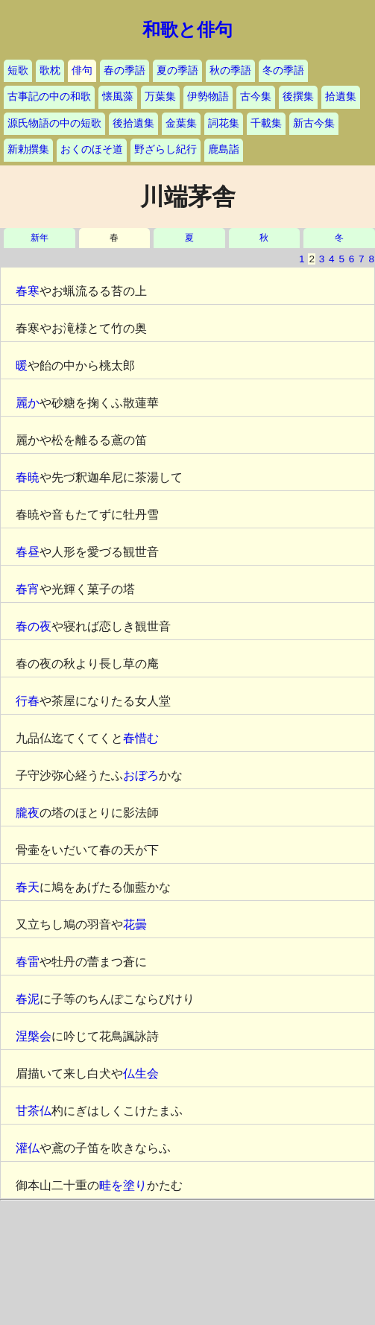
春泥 (28, 999)
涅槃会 (33, 1036)
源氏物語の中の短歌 (54, 123)
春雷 (28, 961)
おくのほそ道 (91, 149)
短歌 (17, 70)
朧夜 (28, 812)
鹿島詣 (223, 149)
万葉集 (160, 96)
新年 (39, 238)
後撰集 (298, 96)
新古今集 (314, 123)
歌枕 (50, 70)
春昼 (28, 552)
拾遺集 (340, 96)
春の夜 (33, 626)
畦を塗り (123, 1185)
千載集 (266, 123)
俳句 (82, 70)
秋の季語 (230, 70)
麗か (28, 402)
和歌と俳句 (187, 29)
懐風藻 (117, 96)
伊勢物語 (208, 96)
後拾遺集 (133, 123)
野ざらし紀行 (165, 149)
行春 (28, 701)
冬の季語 (283, 70)
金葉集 (181, 123)
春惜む (141, 738)
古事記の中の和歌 (49, 96)
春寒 (28, 291)
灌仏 (28, 1148)
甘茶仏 (33, 1110)
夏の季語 (177, 70)
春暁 (28, 477)
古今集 (255, 96)
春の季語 (124, 70)
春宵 (28, 589)
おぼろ (141, 775)
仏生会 (141, 1073)
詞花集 (223, 123)
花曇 (135, 924)
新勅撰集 (28, 149)
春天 (28, 887)
